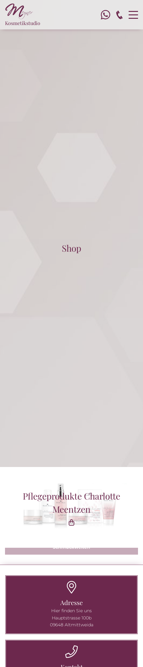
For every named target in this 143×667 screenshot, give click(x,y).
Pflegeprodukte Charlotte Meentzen (71, 509)
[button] (71, 551)
